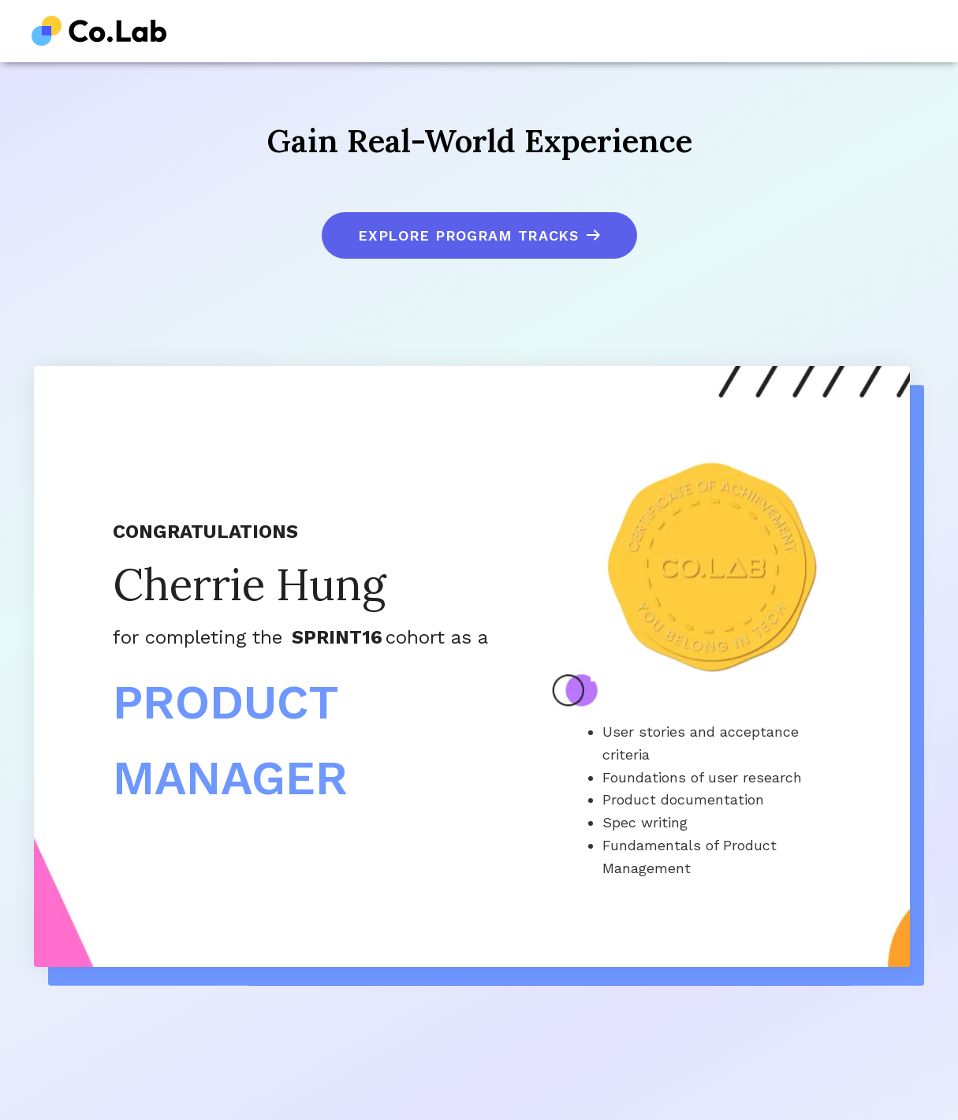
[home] (99, 31)
